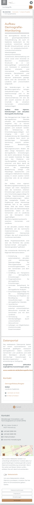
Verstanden (17, 500)
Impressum (17, 493)
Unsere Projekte (25, 12)
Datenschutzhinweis (17, 490)
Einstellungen (17, 497)
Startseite (15, 12)
